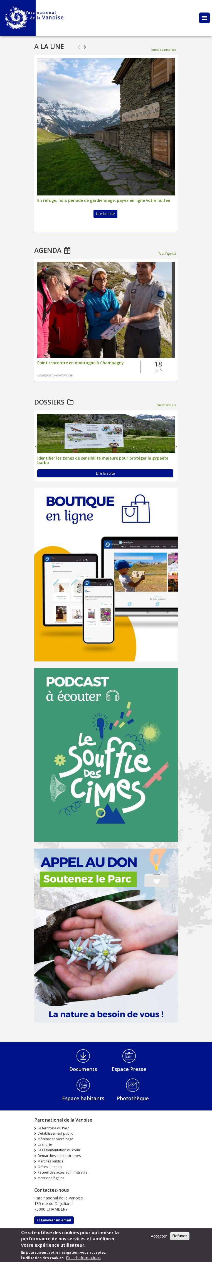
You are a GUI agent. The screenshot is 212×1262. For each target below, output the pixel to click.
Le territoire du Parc (53, 1128)
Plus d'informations (83, 1257)
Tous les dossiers (165, 405)
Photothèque (133, 1098)
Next (85, 44)
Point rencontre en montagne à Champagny (80, 363)
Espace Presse (129, 1069)
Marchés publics (50, 1161)
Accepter (159, 1236)
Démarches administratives (59, 1155)
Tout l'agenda (167, 254)
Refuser (179, 1236)
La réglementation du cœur (59, 1150)
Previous (79, 44)
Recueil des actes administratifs (62, 1172)
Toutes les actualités (163, 50)
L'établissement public (55, 1133)
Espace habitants (83, 1098)
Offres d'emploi (50, 1166)
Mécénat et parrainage (55, 1139)
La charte (45, 1144)
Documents (83, 1069)
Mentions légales (51, 1178)
